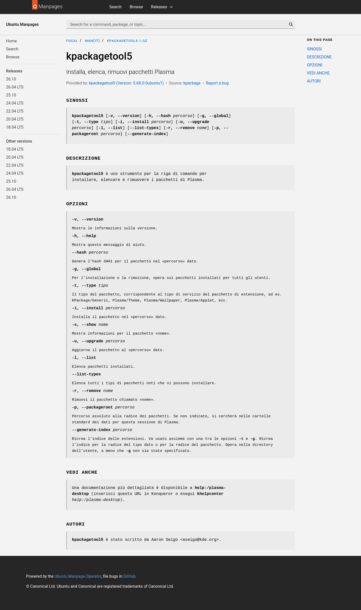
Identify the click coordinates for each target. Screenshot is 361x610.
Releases (159, 7)
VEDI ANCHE (318, 73)
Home (11, 41)
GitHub (129, 576)
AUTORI (314, 81)
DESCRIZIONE (319, 57)
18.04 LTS (15, 127)
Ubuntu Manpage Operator (77, 576)
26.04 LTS (15, 87)
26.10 (11, 79)
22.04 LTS (15, 111)
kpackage (191, 83)
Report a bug (217, 83)
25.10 (11, 95)
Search (115, 7)
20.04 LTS (15, 119)
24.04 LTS (15, 103)
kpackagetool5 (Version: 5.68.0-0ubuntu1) (126, 83)
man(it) (92, 40)
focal (72, 40)
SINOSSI (314, 49)
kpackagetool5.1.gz (127, 40)
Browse (136, 7)
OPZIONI (314, 65)
